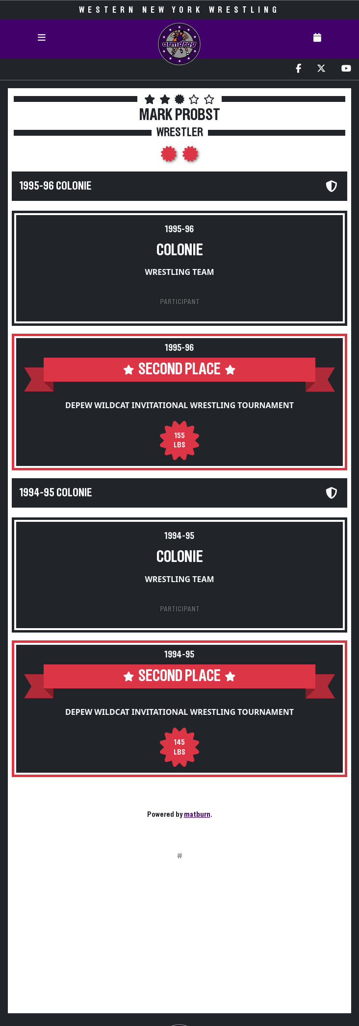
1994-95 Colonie (56, 493)
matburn (197, 814)
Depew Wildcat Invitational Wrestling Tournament (179, 405)
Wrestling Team (179, 272)
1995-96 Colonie (56, 186)
